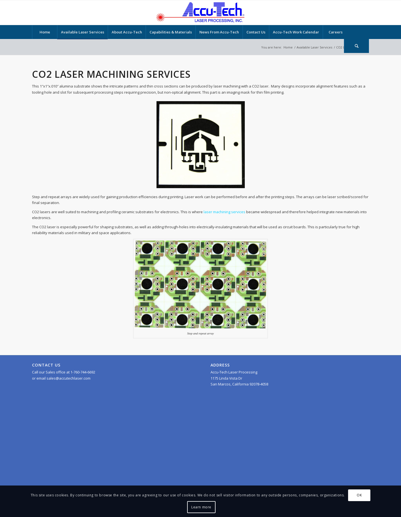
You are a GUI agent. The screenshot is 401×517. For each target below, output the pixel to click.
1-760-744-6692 (82, 372)
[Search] (356, 46)
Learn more (201, 507)
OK (359, 495)
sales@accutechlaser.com (69, 378)
